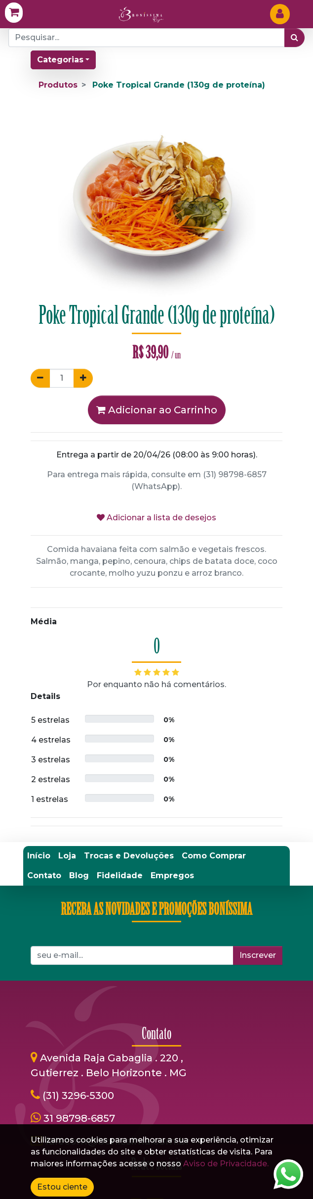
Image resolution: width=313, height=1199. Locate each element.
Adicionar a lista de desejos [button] (156, 517)
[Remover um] (40, 378)
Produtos (58, 85)
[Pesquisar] (294, 37)
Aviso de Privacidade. (226, 1163)
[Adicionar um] (83, 378)
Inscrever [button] (257, 955)
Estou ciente (62, 1187)
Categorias (60, 59)
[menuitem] (38, 856)
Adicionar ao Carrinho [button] (156, 410)
